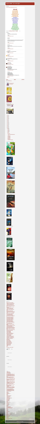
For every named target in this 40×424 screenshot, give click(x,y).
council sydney (8, 415)
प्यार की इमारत (9, 133)
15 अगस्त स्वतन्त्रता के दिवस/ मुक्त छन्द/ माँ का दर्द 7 (11, 7)
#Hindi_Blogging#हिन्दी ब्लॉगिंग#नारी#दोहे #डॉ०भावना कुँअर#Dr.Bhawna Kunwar (10, 390)
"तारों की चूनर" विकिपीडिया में (9, 335)
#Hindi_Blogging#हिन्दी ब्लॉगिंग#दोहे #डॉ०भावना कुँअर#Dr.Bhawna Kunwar (10, 389)
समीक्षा (7, 410)
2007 (7, 127)
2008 (7, 126)
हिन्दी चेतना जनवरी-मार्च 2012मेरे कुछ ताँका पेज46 (11, 329)
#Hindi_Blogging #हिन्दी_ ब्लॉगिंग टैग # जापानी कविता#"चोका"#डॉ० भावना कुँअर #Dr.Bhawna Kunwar (11, 379)
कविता (7, 394)
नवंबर (8, 129)
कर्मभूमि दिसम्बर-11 (8, 393)
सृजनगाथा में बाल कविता (8, 340)
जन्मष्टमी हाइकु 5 (9, 136)
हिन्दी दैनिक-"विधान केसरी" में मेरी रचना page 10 (11, 311)
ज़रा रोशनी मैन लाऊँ (8, 396)
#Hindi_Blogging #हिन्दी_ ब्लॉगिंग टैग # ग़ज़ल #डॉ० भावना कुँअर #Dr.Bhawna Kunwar (10, 374)
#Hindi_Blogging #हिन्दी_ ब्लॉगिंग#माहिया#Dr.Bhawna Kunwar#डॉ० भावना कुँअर (10, 386)
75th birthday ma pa (9, 391)
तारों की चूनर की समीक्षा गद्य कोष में (9, 323)
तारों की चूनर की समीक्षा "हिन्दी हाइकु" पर (10, 321)
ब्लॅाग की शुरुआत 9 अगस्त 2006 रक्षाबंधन (10, 347)
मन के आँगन (7, 404)
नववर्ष (7, 401)
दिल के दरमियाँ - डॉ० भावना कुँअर (13, 3)
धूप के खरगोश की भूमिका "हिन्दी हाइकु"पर (10, 318)
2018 (7, 118)
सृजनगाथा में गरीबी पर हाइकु (9, 341)
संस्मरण (7, 409)
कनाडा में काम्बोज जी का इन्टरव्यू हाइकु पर (10, 302)
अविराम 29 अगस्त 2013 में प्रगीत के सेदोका (10, 313)
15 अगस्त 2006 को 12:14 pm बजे (10, 56)
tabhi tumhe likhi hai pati (9, 418)
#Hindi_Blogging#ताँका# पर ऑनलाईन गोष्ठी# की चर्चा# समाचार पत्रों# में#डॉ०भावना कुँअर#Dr (11, 387)
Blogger (20, 421)
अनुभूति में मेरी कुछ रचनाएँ (9, 344)
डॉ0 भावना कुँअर (8, 399)
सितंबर (8, 131)
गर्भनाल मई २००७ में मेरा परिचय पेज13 (10, 338)
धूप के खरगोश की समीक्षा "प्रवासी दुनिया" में (10, 319)
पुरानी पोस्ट (23, 79)
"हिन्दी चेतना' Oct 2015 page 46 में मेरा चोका (10, 303)
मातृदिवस (7, 405)
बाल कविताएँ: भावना (8, 402)
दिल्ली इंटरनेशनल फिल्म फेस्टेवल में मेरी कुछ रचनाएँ (11, 327)
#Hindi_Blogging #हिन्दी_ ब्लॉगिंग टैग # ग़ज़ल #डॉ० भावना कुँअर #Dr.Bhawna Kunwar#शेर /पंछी (11, 376)
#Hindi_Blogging (8, 373)
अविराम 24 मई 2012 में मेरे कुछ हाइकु (10, 330)
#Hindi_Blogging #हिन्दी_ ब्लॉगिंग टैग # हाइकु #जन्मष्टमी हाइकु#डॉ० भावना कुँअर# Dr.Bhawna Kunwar (11, 382)
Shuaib (8, 50)
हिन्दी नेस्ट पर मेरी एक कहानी (9, 343)
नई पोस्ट (7, 79)
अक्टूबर (8, 130)
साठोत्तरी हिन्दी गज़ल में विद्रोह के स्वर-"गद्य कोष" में (11, 325)
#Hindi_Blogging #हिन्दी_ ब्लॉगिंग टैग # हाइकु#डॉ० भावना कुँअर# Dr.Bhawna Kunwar (11, 383)
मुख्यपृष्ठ (15, 79)
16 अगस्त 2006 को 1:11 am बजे (10, 64)
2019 (7, 117)
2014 (7, 121)
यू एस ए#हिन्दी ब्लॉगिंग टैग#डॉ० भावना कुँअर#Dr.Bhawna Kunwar (10, 407)
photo (7, 417)
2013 (7, 122)
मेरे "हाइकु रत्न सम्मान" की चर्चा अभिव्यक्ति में (10, 336)
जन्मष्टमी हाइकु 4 (9, 137)
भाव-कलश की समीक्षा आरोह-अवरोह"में (10, 314)
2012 (7, 123)
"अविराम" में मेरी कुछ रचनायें (9, 332)
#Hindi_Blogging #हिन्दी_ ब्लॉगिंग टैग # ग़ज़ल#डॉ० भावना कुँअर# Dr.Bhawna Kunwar (10, 377)
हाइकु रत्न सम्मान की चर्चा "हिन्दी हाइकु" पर (10, 333)
